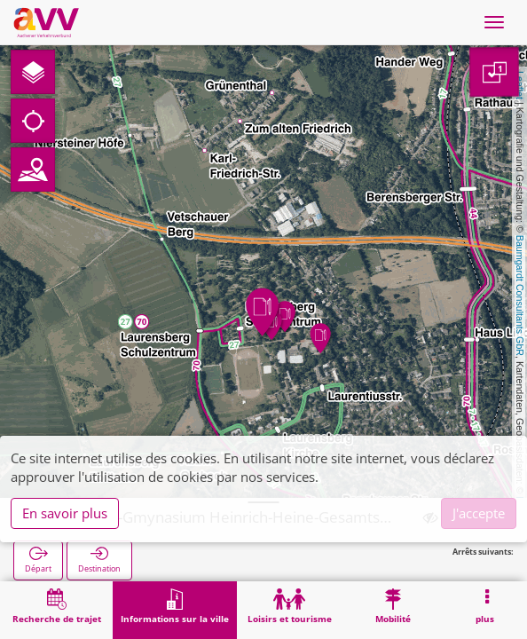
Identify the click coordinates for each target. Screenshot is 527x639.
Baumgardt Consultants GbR (520, 295)
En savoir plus (64, 513)
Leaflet (520, 85)
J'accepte (478, 513)
